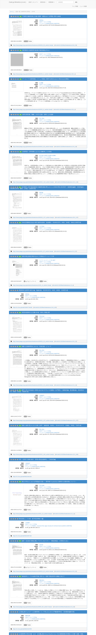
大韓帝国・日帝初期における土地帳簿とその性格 (37, 151)
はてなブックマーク (30, 281)
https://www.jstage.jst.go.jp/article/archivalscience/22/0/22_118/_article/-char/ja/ (33, 182)
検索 (76, 2)
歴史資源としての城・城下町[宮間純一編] (31, 518)
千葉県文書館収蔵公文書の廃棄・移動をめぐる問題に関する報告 (41, 16)
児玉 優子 (52, 260)
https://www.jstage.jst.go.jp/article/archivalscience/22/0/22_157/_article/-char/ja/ (33, 420)
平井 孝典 (41, 485)
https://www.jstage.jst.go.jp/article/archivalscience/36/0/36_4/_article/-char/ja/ (32, 74)
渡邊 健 (41, 192)
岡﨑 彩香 (27, 615)
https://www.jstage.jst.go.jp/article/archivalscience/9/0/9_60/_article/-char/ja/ (32, 606)
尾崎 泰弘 (41, 580)
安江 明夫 (41, 118)
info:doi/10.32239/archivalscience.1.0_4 (63, 285)
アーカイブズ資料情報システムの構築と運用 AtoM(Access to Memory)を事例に (45, 79)
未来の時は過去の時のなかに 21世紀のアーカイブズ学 (38, 256)
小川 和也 (41, 226)
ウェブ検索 (75, 6)
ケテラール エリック (44, 260)
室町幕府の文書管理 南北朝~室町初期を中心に (36, 50)
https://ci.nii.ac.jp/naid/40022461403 (22, 476)
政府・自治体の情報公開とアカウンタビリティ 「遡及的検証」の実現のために (45, 541)
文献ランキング (33, 2)
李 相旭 (49, 155)
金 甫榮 (41, 83)
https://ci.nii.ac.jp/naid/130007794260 (22, 307)
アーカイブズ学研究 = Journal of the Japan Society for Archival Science (43, 526)
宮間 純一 (41, 20)
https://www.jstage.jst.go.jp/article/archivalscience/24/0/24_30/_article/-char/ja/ (33, 146)
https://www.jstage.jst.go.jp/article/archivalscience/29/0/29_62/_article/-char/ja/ (33, 571)
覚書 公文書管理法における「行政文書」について (36, 346)
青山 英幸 (41, 350)
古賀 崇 (41, 544)
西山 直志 (41, 429)
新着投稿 (51, 2)
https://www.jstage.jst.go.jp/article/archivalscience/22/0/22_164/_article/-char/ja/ (33, 454)
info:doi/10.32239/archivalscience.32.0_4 (64, 109)
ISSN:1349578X (55, 23)
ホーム (12, 11)
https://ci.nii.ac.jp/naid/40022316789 (22, 629)
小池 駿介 (27, 522)
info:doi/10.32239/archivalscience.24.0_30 (65, 146)
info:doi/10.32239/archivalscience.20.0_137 (66, 217)
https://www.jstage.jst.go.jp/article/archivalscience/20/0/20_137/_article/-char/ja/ (33, 217)
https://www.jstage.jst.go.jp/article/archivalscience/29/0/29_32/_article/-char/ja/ (33, 341)
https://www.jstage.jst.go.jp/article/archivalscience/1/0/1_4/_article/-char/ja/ (32, 285)
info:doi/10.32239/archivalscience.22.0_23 (65, 385)
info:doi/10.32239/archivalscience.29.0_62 (65, 571)
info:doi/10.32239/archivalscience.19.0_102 (45, 307)
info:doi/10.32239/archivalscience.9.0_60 (64, 606)
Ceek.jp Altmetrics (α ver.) (17, 2)
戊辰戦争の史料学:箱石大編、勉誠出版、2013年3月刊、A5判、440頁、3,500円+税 (43, 290)
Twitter (28, 41)
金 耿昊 (45, 155)
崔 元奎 (41, 155)
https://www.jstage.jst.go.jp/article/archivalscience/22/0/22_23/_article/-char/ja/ (33, 385)
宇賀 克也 (41, 316)
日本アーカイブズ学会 (45, 21)
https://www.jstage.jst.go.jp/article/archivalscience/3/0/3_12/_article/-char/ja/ (32, 513)
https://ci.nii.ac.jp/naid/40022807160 (22, 536)
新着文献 (43, 2)
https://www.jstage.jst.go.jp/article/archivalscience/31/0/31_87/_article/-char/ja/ (33, 251)
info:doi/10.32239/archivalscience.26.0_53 (65, 45)
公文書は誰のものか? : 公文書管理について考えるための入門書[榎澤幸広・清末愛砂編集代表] (46, 612)
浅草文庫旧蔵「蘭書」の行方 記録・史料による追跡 (37, 114)
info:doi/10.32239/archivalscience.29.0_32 (65, 341)
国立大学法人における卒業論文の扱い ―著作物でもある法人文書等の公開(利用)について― (49, 481)
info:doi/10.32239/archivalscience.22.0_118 (66, 182)
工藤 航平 (41, 395)
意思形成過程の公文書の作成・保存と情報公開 (36, 312)
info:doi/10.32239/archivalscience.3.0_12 (64, 513)
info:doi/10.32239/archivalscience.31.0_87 (65, 251)
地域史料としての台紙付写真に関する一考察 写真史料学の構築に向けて (43, 576)
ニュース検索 (83, 6)
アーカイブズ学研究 (44, 23)
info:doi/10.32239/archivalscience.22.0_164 (66, 454)
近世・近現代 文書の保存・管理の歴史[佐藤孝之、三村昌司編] (37, 459)
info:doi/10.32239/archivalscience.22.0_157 (66, 420)
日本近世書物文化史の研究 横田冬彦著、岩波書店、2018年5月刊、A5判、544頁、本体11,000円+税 (51, 222)
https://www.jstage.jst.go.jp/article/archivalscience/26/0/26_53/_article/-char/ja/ (33, 45)
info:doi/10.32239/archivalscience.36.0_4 (64, 74)
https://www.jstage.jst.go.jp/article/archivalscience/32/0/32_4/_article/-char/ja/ (32, 109)
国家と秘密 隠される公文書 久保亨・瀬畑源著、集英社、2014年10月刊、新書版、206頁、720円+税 (51, 425)
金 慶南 (54, 155)
